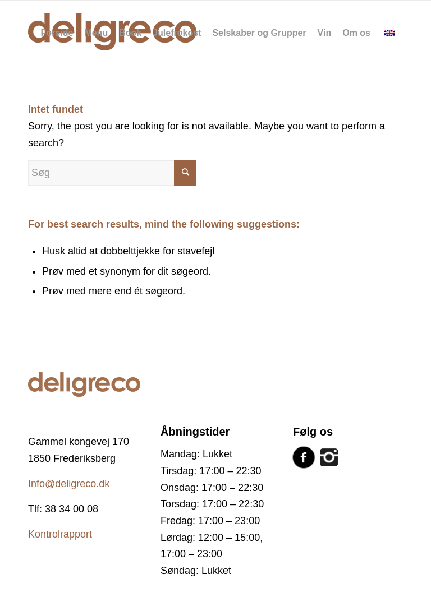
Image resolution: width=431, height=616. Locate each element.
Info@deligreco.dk (68, 483)
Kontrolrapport (60, 534)
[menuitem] (57, 33)
